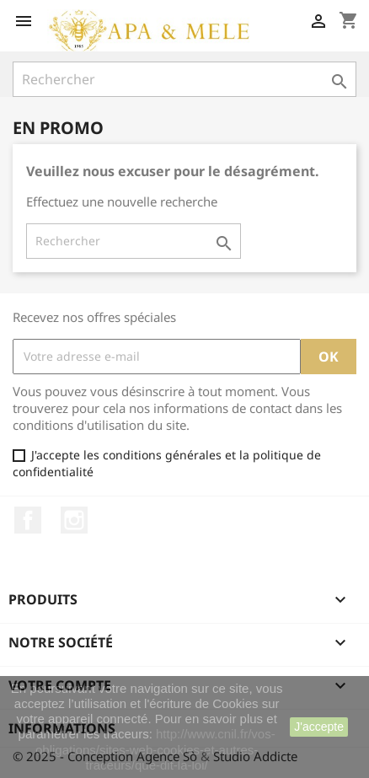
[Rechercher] (184, 79)
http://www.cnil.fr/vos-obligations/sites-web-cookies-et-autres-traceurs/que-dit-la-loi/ (155, 749)
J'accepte (319, 726)
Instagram (74, 520)
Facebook (27, 520)
